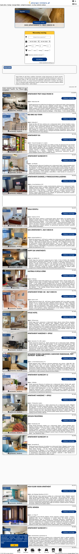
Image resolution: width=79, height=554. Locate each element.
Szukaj (39, 59)
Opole (4, 95)
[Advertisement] (39, 470)
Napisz (77, 553)
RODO (2, 542)
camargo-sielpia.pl (39, 3)
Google (25, 535)
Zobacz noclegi (68, 98)
